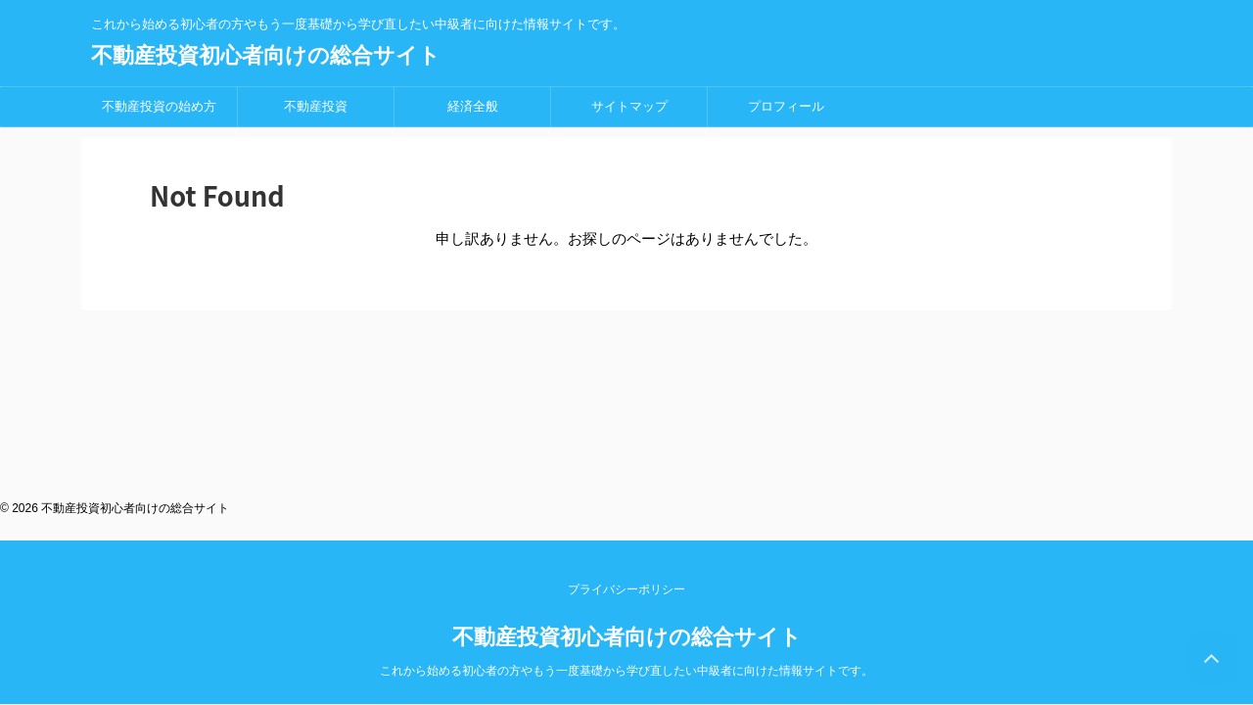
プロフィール (786, 106)
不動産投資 (316, 106)
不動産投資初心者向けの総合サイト (266, 55)
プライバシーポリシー (626, 379)
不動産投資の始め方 (159, 106)
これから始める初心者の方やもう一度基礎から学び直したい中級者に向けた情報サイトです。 (626, 460)
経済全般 (472, 106)
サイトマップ (629, 106)
